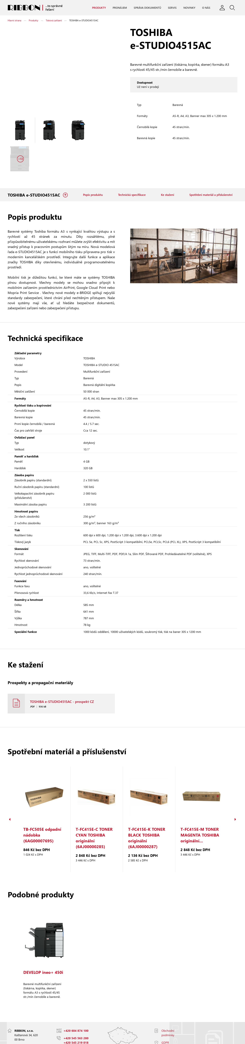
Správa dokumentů (147, 8)
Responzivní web (53, 1039)
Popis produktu (93, 167)
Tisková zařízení (54, 20)
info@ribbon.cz (73, 1026)
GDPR (165, 1018)
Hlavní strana (14, 20)
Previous (9, 795)
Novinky (189, 8)
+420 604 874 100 (75, 1006)
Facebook (167, 1026)
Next (235, 795)
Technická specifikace (132, 167)
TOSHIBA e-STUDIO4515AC (34, 167)
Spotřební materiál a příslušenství (210, 167)
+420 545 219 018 (75, 1018)
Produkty (99, 8)
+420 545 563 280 (75, 1014)
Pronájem (119, 8)
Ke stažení (167, 167)
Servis (172, 8)
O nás (206, 8)
